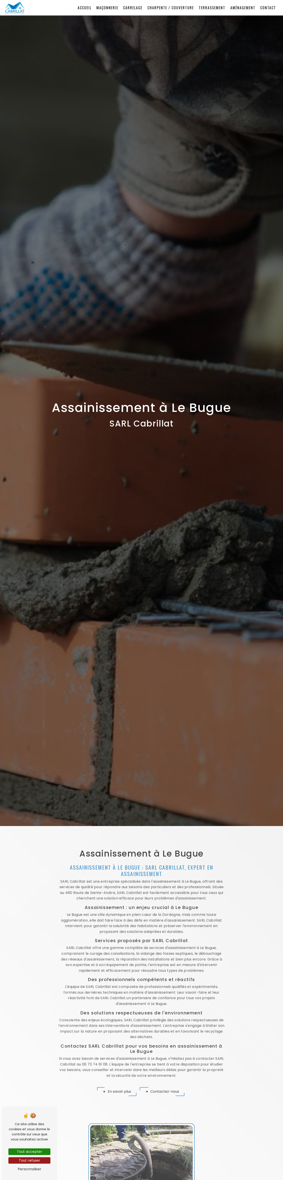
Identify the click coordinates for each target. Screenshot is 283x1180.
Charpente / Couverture (170, 7)
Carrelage (132, 7)
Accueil (84, 7)
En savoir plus (116, 1075)
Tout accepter (29, 1151)
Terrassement (211, 7)
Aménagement (241, 7)
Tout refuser (29, 1160)
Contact (267, 7)
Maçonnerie (107, 7)
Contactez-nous (162, 1075)
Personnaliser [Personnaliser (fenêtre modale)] (29, 1169)
